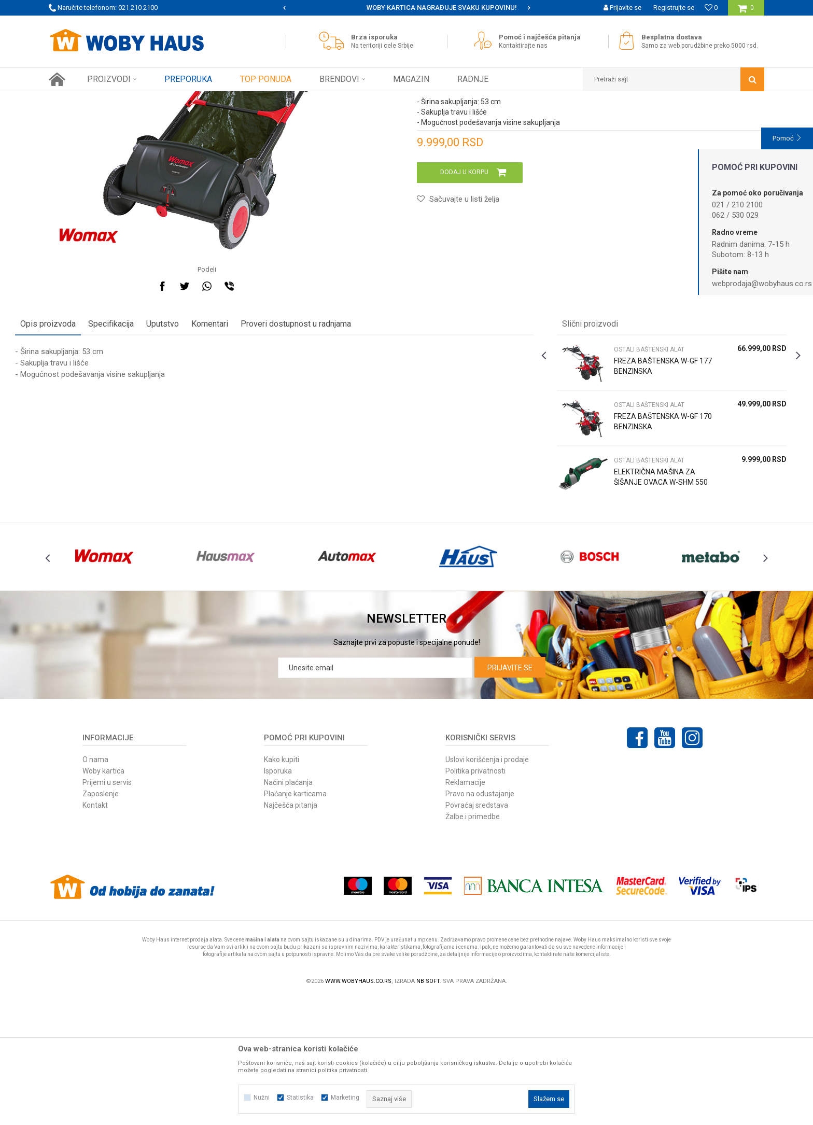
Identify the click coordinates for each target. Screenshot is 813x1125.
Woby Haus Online (75, 99)
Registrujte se (673, 7)
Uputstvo (196, 433)
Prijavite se (509, 795)
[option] (407, 8)
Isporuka (278, 898)
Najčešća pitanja (290, 933)
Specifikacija (144, 433)
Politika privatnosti (475, 898)
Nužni (262, 1097)
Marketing (345, 1097)
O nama (95, 887)
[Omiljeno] (711, 7)
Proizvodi (122, 99)
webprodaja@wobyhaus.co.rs (762, 283)
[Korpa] (746, 12)
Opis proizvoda (81, 433)
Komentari (243, 433)
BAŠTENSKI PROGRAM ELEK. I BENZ (194, 99)
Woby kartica (103, 898)
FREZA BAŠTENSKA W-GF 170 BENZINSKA (640, 531)
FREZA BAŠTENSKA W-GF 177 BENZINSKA (640, 475)
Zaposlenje (100, 921)
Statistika (300, 1097)
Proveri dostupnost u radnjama (329, 433)
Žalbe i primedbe (472, 944)
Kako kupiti (281, 887)
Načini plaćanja (288, 910)
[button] (673, 79)
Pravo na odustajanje (479, 921)
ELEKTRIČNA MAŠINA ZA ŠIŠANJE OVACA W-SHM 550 (643, 591)
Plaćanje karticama (295, 921)
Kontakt (95, 933)
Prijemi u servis (107, 910)
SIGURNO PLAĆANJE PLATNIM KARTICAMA (405, 7)
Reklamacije (465, 910)
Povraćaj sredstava (476, 933)
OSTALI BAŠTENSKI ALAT (288, 99)
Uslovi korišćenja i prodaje (487, 887)
